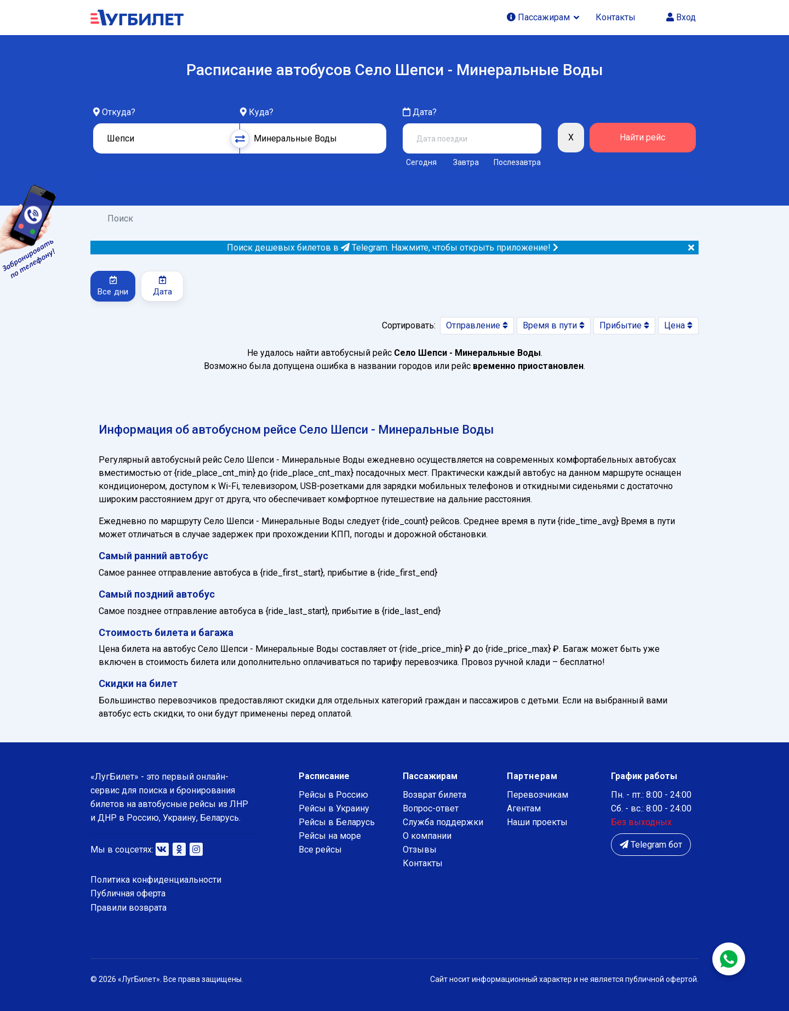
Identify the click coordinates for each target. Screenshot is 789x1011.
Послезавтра (517, 162)
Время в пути (554, 325)
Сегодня (421, 162)
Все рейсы (320, 849)
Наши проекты (537, 822)
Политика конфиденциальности (155, 879)
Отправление (477, 325)
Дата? (420, 112)
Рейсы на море (330, 836)
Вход (681, 17)
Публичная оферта (127, 893)
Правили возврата (128, 907)
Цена (678, 325)
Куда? (261, 112)
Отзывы (420, 849)
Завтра (466, 162)
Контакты (616, 17)
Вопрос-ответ (431, 808)
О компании (427, 836)
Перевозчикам (537, 795)
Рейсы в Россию (333, 795)
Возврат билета (434, 795)
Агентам (524, 808)
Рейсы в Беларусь (337, 822)
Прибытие (624, 325)
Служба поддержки (443, 822)
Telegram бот (651, 844)
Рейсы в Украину (334, 808)
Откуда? (118, 112)
